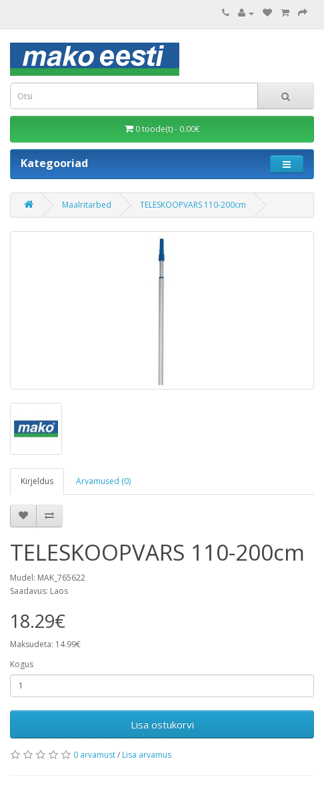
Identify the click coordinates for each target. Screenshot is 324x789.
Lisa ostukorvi (162, 724)
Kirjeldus (37, 481)
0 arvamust (94, 754)
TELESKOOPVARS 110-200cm (193, 204)
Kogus (21, 664)
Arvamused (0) (103, 481)
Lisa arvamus (146, 754)
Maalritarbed (86, 204)
